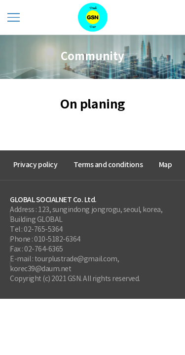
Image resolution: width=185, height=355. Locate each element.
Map (165, 165)
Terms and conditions (108, 165)
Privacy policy (35, 165)
